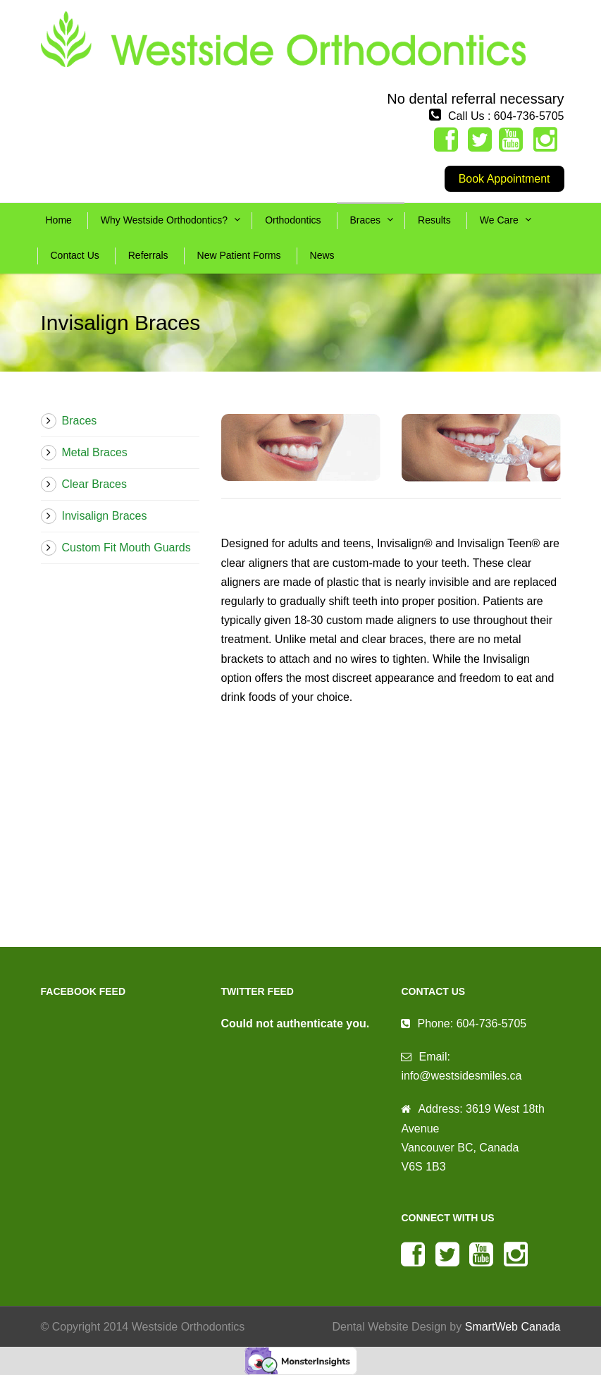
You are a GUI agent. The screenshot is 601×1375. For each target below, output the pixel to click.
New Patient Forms (239, 255)
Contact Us (75, 255)
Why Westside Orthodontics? (164, 220)
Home (59, 220)
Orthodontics (293, 220)
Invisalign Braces (104, 516)
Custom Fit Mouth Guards (126, 548)
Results (434, 220)
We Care (499, 220)
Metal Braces (95, 452)
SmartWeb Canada (513, 1327)
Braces (365, 220)
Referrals (148, 255)
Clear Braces (94, 484)
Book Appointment (504, 179)
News (322, 255)
